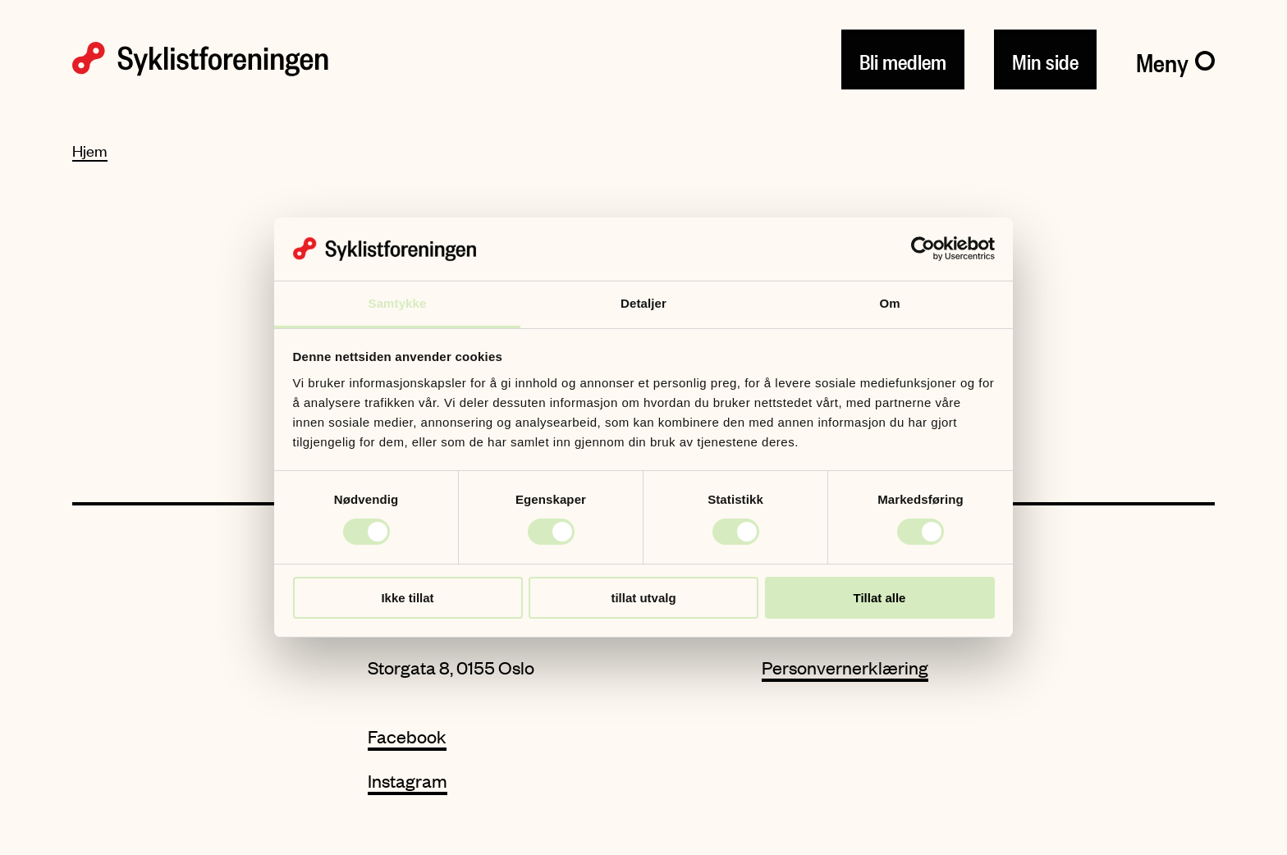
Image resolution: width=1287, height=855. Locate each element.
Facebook (407, 736)
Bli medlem (902, 59)
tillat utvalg (643, 598)
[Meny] (1175, 59)
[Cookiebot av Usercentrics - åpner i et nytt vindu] (923, 248)
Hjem (90, 150)
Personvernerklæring (845, 667)
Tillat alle (880, 598)
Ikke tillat (407, 598)
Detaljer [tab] (643, 303)
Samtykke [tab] (398, 303)
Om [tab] (889, 303)
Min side (1045, 59)
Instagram (407, 781)
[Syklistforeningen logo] (200, 59)
